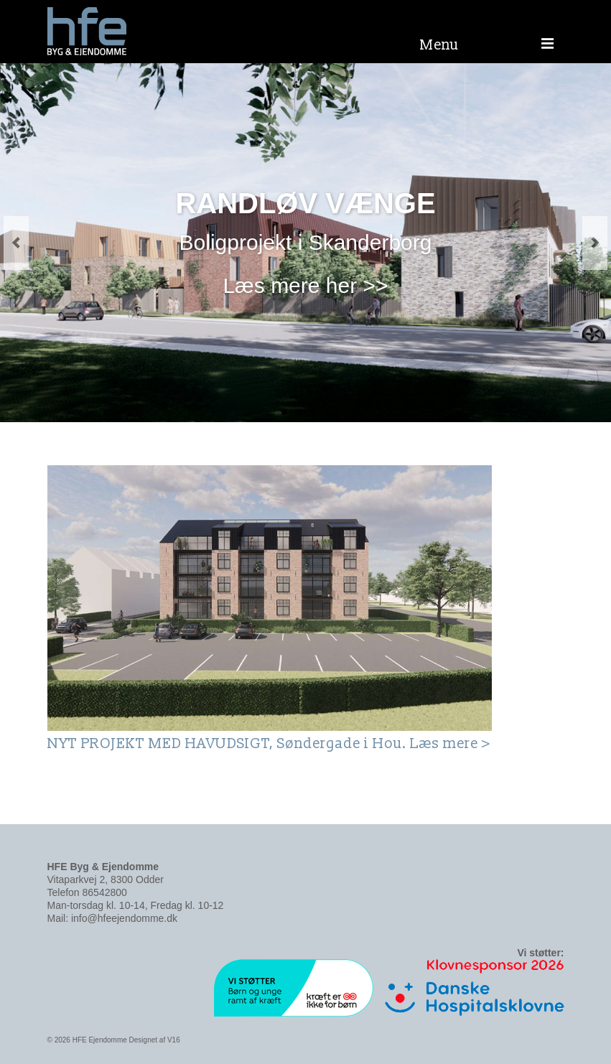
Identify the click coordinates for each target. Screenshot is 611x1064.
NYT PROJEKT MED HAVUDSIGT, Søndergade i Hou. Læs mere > (269, 743)
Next (594, 243)
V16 (173, 1040)
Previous (16, 243)
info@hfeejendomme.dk (124, 918)
